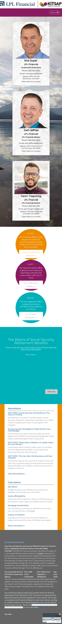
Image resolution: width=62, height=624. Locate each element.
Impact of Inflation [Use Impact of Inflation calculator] (16, 515)
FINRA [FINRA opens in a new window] (14, 551)
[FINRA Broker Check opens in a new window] (51, 617)
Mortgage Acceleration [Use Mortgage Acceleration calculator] (18, 505)
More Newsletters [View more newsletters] (16, 474)
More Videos (31, 354)
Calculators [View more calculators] (14, 482)
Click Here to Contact (31, 82)
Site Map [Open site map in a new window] (8, 614)
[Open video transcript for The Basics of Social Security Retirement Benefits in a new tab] (51, 391)
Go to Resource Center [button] (31, 284)
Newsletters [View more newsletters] (14, 408)
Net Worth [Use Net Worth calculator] (12, 487)
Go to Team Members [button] (31, 316)
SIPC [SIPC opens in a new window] (19, 551)
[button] (54, 12)
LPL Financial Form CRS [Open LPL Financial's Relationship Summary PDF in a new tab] (14, 542)
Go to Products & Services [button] (31, 253)
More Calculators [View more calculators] (16, 526)
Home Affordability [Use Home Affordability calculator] (16, 496)
